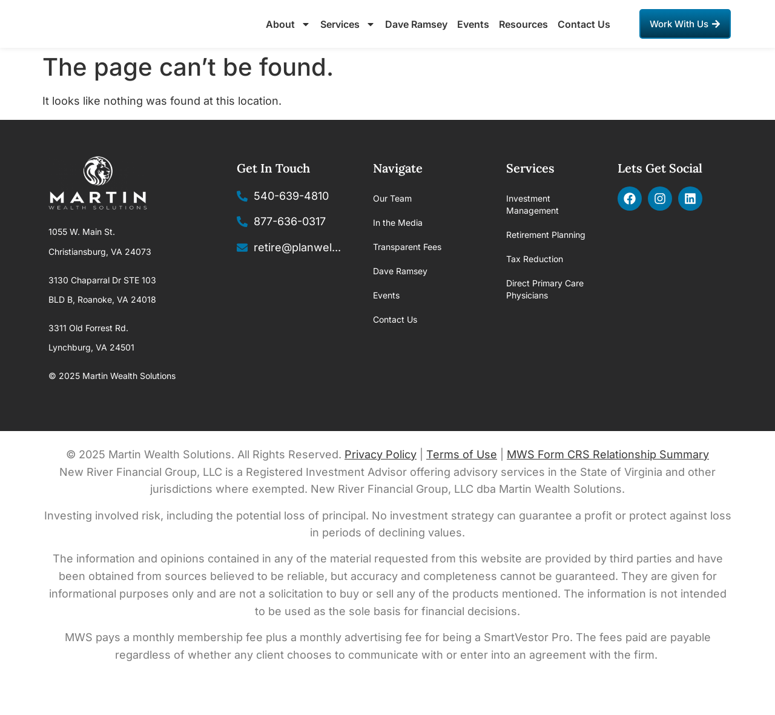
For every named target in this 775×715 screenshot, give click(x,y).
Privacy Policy (381, 481)
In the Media (398, 250)
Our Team (392, 225)
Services (347, 37)
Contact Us (584, 37)
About (288, 37)
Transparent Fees (407, 274)
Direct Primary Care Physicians (545, 316)
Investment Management (532, 231)
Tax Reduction (534, 286)
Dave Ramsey (416, 37)
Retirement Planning (545, 262)
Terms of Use (461, 481)
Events (473, 37)
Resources (523, 37)
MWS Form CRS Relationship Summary (608, 481)
